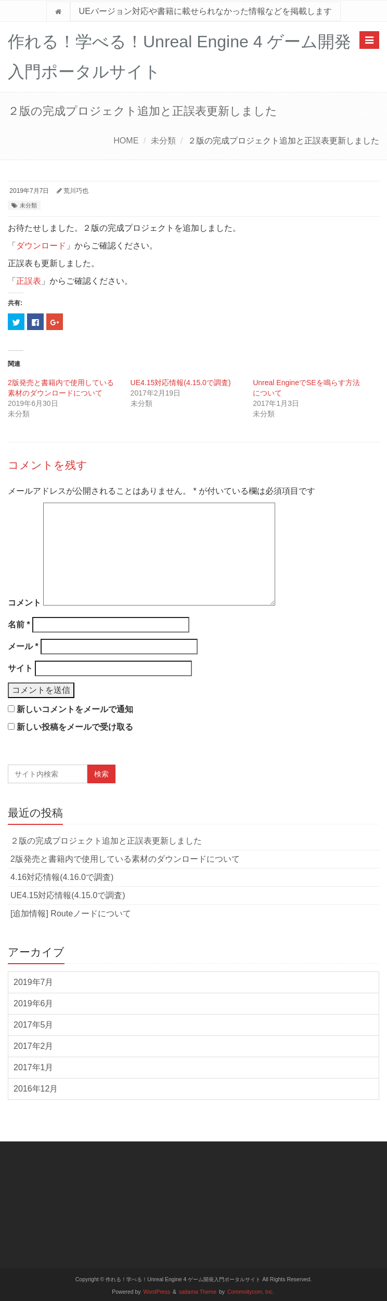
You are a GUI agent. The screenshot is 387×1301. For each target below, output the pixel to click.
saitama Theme (197, 1292)
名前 (19, 624)
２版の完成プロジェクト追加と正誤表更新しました (106, 840)
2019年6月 (34, 1003)
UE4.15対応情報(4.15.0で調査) (181, 382)
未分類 (163, 140)
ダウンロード (41, 245)
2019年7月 (34, 982)
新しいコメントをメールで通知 (75, 709)
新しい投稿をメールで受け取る (75, 726)
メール (23, 646)
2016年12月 (36, 1088)
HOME (125, 140)
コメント (24, 602)
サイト (20, 668)
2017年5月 (34, 1024)
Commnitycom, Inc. (250, 1292)
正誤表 (28, 281)
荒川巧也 (75, 190)
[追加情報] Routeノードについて (70, 913)
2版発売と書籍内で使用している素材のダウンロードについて (125, 859)
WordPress (157, 1292)
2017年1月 (34, 1067)
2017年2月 (34, 1046)
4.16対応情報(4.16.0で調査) (61, 877)
